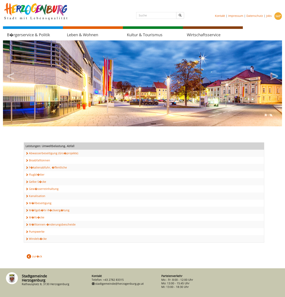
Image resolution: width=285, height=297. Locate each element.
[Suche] (156, 15)
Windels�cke (38, 239)
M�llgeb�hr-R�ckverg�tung (49, 210)
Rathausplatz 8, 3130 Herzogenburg (45, 284)
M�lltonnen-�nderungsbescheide (52, 224)
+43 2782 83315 (113, 280)
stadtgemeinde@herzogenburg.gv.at (119, 284)
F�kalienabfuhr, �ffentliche (48, 167)
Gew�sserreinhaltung (44, 189)
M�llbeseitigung (40, 203)
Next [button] (274, 75)
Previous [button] (11, 75)
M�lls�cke (36, 217)
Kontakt (220, 15)
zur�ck (37, 256)
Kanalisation (37, 196)
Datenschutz (254, 15)
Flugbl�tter (37, 174)
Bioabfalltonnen (39, 160)
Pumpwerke (37, 231)
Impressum (235, 15)
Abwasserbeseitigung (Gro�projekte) (53, 153)
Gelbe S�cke (37, 182)
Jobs (269, 15)
